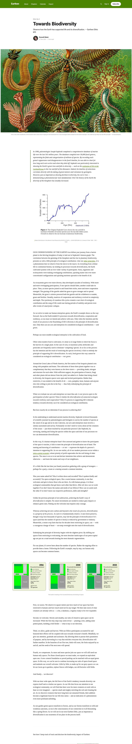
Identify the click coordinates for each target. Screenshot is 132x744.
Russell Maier (44, 37)
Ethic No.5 (36, 19)
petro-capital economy (41, 453)
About (26, 4)
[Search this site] (101, 4)
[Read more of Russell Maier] (35, 38)
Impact (51, 4)
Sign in (106, 4)
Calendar (43, 4)
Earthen (15, 4)
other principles (89, 261)
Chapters (34, 4)
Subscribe (116, 4)
